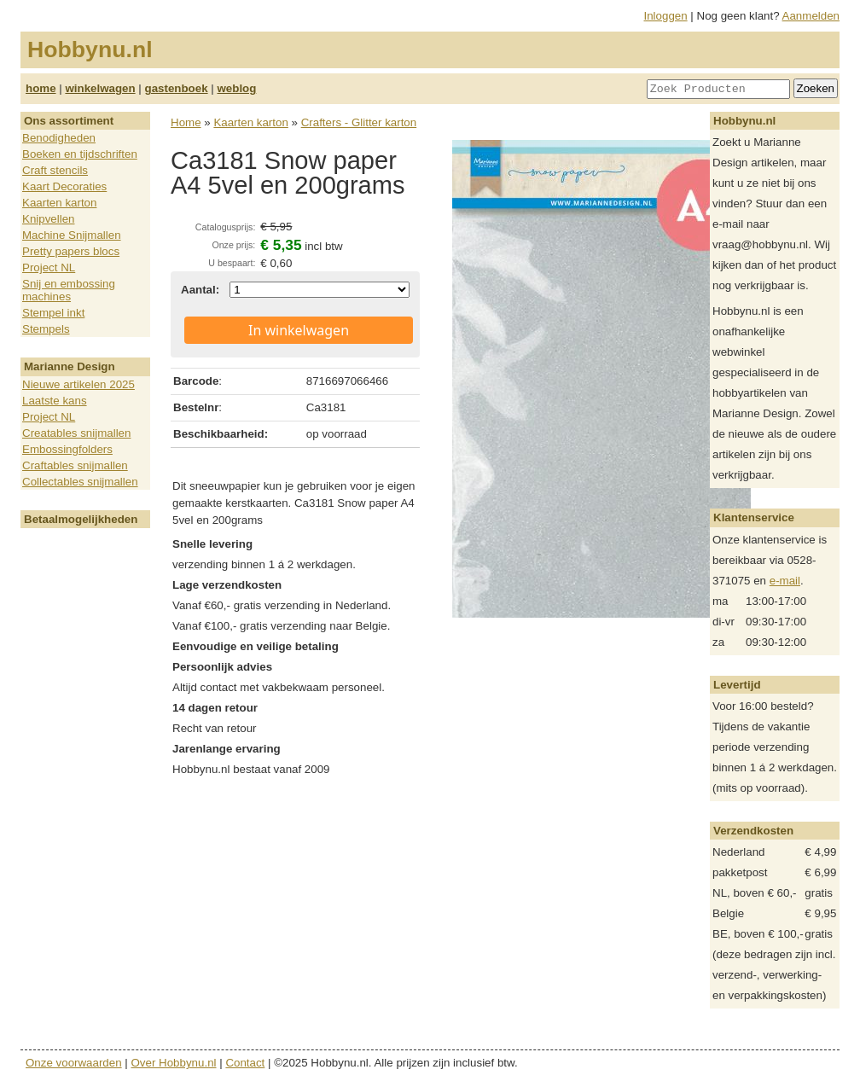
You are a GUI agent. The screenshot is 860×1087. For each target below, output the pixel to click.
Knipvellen (48, 218)
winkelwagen (100, 88)
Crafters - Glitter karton (359, 122)
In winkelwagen (298, 330)
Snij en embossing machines (68, 290)
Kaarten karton (59, 202)
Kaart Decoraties (64, 186)
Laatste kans (54, 400)
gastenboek (176, 88)
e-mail (785, 580)
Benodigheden (59, 137)
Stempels (46, 329)
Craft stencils (55, 170)
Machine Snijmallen (71, 235)
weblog (236, 88)
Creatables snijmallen (76, 433)
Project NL (48, 267)
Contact (244, 1062)
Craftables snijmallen (75, 465)
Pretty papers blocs (70, 251)
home (41, 88)
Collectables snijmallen (80, 481)
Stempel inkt (53, 312)
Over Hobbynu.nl (174, 1062)
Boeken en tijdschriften (79, 154)
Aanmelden (811, 15)
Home (186, 122)
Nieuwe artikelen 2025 (78, 384)
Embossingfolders (67, 449)
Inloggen (666, 15)
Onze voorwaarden (74, 1062)
